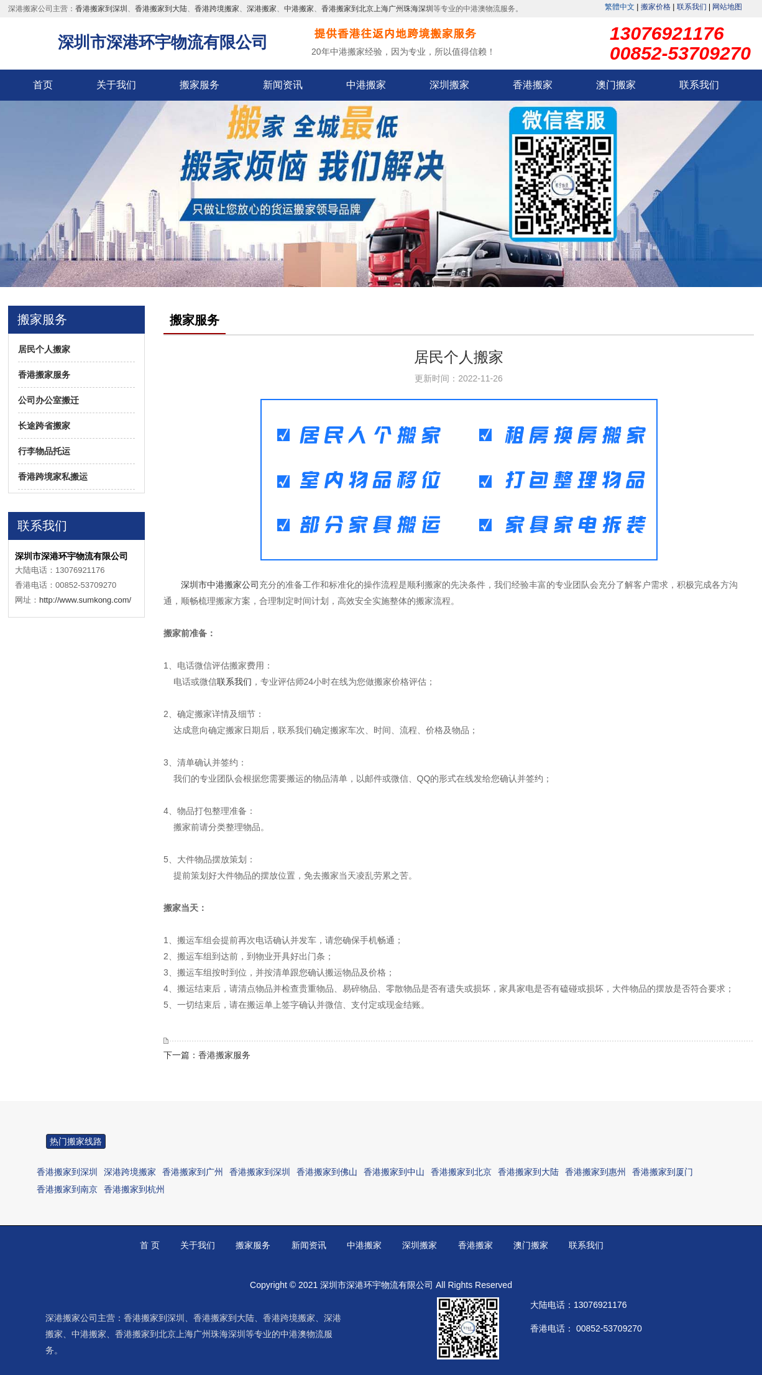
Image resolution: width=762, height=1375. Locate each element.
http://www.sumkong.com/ (85, 600)
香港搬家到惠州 (595, 1172)
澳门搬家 (616, 85)
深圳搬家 (449, 85)
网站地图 (727, 6)
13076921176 (600, 1305)
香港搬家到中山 (394, 1172)
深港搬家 (262, 8)
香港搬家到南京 (67, 1189)
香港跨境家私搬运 (53, 477)
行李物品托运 (44, 451)
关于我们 (116, 85)
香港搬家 (533, 85)
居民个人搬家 (44, 349)
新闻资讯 (283, 85)
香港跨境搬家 (217, 8)
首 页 (150, 1245)
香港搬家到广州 (192, 1172)
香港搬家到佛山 (326, 1172)
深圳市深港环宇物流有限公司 (163, 42)
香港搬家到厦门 (662, 1172)
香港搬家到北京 (461, 1172)
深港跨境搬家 (130, 1172)
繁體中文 (620, 6)
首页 (43, 85)
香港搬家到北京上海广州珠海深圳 (377, 8)
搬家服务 (199, 85)
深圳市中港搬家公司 (220, 585)
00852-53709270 (609, 1328)
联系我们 (692, 6)
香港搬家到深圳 (101, 8)
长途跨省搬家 (44, 426)
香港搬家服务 (44, 375)
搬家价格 (656, 6)
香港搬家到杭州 (134, 1189)
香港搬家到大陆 (161, 8)
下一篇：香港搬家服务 (206, 1055)
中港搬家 (299, 8)
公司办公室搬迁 (48, 400)
